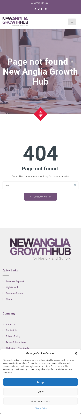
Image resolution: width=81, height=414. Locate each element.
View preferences (40, 401)
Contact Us (11, 330)
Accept (41, 382)
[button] (76, 353)
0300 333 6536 (39, 3)
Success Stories (14, 293)
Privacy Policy (40, 408)
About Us (10, 324)
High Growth (12, 287)
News (9, 299)
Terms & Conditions (16, 342)
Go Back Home (40, 196)
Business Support (15, 281)
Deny (40, 391)
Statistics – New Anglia (17, 348)
